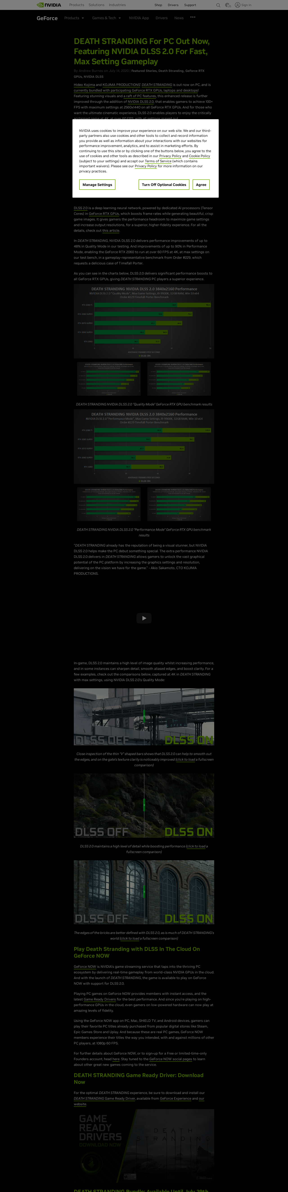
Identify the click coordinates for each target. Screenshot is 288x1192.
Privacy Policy (170, 156)
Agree (201, 184)
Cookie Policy (199, 156)
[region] (145, 158)
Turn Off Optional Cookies (164, 184)
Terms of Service (158, 161)
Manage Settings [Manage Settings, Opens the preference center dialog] (97, 184)
